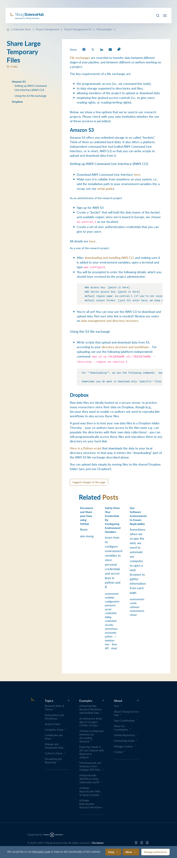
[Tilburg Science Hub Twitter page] (142, 843)
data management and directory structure (109, 320)
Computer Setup (54, 729)
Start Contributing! (124, 720)
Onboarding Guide (124, 740)
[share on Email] (110, 49)
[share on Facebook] (83, 49)
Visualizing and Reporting (53, 760)
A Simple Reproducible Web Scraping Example (89, 791)
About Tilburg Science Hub (126, 713)
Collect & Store (53, 753)
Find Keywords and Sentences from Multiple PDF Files (90, 766)
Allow (128, 852)
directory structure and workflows (125, 347)
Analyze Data (52, 724)
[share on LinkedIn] (101, 49)
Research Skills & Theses (54, 707)
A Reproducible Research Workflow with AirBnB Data (90, 709)
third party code (41, 851)
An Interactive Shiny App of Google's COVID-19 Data (90, 722)
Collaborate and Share (54, 736)
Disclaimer (98, 842)
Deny (111, 852)
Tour (116, 706)
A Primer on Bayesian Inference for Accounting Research (91, 736)
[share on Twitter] (93, 49)
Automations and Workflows (54, 716)
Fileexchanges (104, 29)
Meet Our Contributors (121, 727)
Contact (118, 752)
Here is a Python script (85, 448)
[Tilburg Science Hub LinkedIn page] (147, 843)
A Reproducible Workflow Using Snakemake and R (89, 779)
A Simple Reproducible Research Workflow (90, 804)
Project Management (47, 29)
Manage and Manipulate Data (54, 745)
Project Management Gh (78, 29)
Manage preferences (155, 852)
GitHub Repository (124, 735)
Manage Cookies (123, 746)
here (137, 174)
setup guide (105, 188)
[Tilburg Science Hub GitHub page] (136, 843)
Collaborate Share (21, 29)
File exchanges (80, 57)
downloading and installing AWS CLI (109, 257)
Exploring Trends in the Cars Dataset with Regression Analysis (91, 752)
